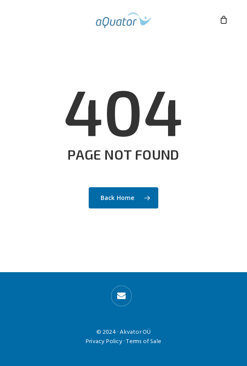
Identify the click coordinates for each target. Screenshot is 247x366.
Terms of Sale (143, 341)
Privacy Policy (104, 341)
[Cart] (224, 20)
